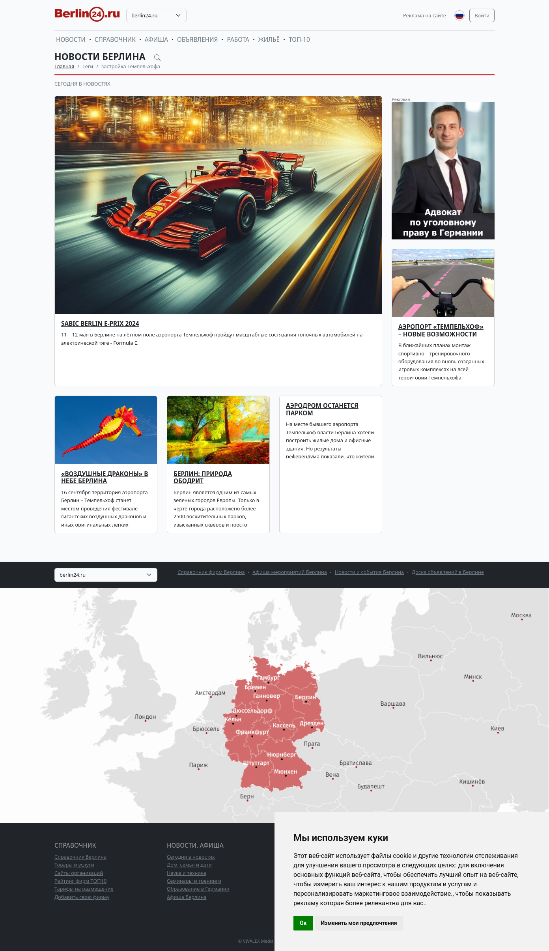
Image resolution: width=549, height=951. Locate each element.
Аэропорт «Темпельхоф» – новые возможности (441, 330)
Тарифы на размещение (84, 888)
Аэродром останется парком (322, 409)
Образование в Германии (198, 888)
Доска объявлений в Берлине (448, 571)
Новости (71, 39)
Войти (481, 15)
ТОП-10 (299, 39)
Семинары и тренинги (194, 880)
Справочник (115, 39)
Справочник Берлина (80, 856)
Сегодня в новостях (82, 83)
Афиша (156, 39)
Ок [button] (303, 923)
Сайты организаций (78, 872)
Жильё (269, 39)
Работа (238, 39)
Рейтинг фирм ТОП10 (80, 880)
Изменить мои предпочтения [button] (359, 923)
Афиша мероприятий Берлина (289, 571)
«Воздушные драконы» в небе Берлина (104, 477)
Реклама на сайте (424, 15)
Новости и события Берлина (369, 571)
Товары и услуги (74, 864)
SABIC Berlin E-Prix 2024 (100, 323)
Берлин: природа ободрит (203, 477)
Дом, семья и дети (189, 864)
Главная (64, 66)
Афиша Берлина (186, 897)
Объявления (197, 39)
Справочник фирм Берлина (211, 571)
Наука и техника (186, 872)
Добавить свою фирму (81, 897)
